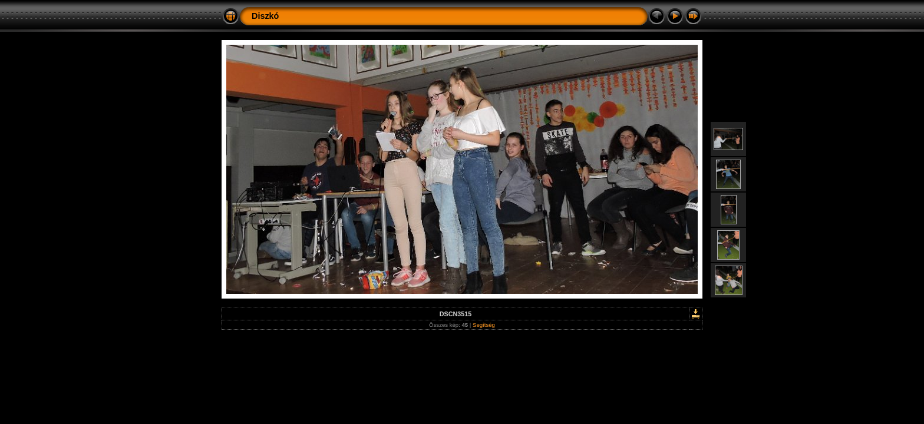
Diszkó (265, 16)
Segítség (484, 325)
